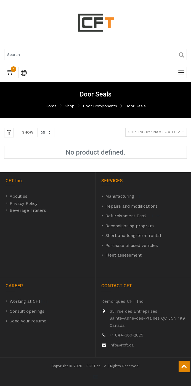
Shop (70, 106)
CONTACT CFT (116, 285)
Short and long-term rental (133, 235)
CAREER (14, 285)
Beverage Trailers (28, 210)
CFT (10, 180)
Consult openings (27, 311)
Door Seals (135, 106)
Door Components (100, 106)
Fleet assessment (123, 255)
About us (18, 196)
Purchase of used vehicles (131, 245)
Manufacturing (119, 196)
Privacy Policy (24, 203)
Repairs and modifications (131, 206)
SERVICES (112, 180)
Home (51, 106)
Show (27, 132)
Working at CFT (25, 301)
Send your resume (28, 321)
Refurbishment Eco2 (125, 215)
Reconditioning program (129, 225)
